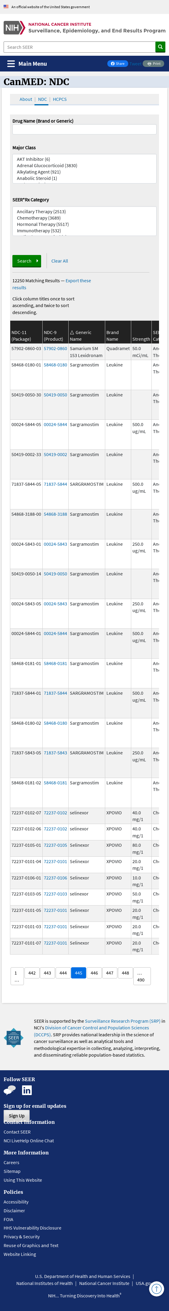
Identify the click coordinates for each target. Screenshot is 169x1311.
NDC (42, 99)
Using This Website (23, 1180)
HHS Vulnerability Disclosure (32, 1228)
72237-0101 (55, 861)
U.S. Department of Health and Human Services (82, 1276)
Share (119, 64)
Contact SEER (17, 1132)
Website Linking (20, 1254)
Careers (11, 1162)
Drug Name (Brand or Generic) (42, 121)
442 (32, 973)
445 (78, 973)
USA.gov (144, 1283)
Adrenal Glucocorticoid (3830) (84, 165)
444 (63, 973)
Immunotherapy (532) (84, 230)
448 (125, 973)
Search (24, 261)
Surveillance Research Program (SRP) (123, 1021)
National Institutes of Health (44, 1283)
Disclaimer (14, 1210)
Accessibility (16, 1202)
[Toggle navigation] (27, 63)
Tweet (135, 64)
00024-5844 (55, 424)
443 (47, 973)
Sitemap (12, 1171)
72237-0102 (55, 812)
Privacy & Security (22, 1236)
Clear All (59, 261)
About (26, 99)
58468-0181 (55, 663)
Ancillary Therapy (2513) (84, 211)
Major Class (24, 147)
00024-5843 (55, 544)
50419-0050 (55, 395)
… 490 (141, 976)
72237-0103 (55, 894)
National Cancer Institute (104, 1283)
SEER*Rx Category (30, 200)
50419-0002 (55, 454)
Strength (141, 339)
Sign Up (16, 1116)
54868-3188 (55, 514)
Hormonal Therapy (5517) (84, 224)
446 (94, 973)
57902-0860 (55, 348)
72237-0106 (55, 878)
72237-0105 (55, 845)
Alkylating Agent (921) (84, 172)
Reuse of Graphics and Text (31, 1245)
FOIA (8, 1219)
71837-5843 (55, 753)
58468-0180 (55, 365)
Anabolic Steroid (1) (84, 178)
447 (109, 973)
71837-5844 (55, 484)
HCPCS (60, 99)
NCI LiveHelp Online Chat (29, 1140)
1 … (17, 976)
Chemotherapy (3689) (84, 218)
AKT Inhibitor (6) (84, 159)
